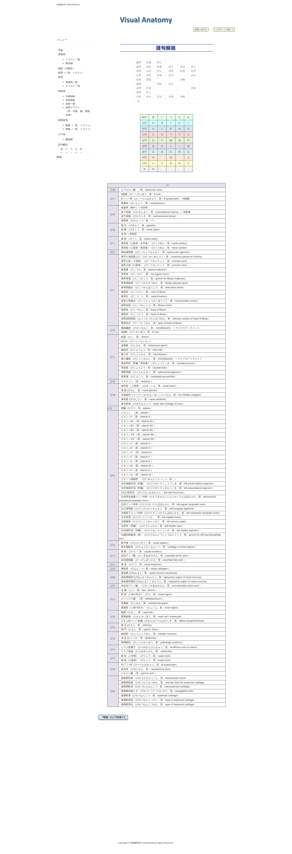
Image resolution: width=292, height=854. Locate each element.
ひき (159, 66)
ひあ (148, 62)
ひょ (148, 92)
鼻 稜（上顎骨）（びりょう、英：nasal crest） (145, 656)
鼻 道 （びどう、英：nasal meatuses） (142, 564)
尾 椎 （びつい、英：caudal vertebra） (141, 551)
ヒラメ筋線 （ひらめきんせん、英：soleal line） (146, 651)
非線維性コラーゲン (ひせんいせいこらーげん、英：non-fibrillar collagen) (161, 394)
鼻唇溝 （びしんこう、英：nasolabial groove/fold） (149, 376)
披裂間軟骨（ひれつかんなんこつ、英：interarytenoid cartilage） (156, 686)
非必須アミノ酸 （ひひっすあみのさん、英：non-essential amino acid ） (160, 585)
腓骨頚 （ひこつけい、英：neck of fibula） (143, 291)
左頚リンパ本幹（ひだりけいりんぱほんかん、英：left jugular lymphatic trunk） (164, 504)
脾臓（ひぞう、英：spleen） (136, 408)
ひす (171, 70)
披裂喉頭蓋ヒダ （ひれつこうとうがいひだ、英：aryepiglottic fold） (158, 691)
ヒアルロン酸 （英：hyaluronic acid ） (141, 189)
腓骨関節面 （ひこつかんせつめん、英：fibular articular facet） (154, 283)
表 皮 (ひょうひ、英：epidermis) (138, 638)
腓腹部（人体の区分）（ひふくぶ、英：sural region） (149, 607)
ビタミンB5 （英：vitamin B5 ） (137, 430)
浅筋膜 (186, 212)
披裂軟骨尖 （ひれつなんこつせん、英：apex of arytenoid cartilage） (158, 704)
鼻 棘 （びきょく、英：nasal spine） (140, 229)
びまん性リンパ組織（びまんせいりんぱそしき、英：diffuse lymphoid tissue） (163, 620)
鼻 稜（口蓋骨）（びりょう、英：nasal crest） (146, 660)
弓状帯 (144, 207)
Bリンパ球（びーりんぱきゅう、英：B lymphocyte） (149, 664)
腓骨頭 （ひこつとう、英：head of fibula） (143, 314)
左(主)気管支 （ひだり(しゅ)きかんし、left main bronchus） (153, 492)
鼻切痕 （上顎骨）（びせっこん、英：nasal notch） (149, 385)
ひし (159, 70)
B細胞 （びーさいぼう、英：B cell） (140, 332)
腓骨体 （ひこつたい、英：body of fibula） (143, 309)
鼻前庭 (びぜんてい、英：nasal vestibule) (143, 399)
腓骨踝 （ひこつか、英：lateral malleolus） (143, 269)
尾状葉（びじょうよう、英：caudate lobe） (145, 367)
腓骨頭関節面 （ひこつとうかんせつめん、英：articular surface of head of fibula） (164, 318)
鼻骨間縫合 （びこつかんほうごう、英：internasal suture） (152, 287)
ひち (159, 75)
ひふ (171, 83)
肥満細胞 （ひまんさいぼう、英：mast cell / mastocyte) (150, 616)
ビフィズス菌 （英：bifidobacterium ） (142, 598)
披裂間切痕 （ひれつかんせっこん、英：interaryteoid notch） (154, 678)
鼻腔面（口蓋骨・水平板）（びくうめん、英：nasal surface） (155, 243)
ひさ (148, 70)
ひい (159, 62)
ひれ (182, 96)
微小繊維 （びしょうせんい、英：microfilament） (147, 358)
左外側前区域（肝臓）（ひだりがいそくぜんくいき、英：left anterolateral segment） (166, 488)
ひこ (193, 66)
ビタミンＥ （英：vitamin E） (136, 452)
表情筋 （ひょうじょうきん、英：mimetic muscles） (148, 633)
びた (148, 75)
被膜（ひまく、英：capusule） (138, 612)
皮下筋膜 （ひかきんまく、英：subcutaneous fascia (148, 212)
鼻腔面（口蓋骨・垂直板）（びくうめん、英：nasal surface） (155, 247)
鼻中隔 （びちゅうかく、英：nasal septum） (144, 542)
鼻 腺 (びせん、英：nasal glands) (139, 390)
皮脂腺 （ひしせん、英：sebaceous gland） (145, 345)
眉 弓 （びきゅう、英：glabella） (138, 225)
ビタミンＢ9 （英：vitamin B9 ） (138, 439)
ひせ (182, 70)
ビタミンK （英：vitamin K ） (137, 461)
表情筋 (133, 234)
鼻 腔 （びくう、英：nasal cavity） (139, 238)
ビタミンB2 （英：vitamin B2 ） (137, 425)
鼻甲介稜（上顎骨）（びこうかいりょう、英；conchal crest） (154, 261)
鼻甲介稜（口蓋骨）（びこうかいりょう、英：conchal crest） (155, 265)
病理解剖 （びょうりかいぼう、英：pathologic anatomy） (151, 642)
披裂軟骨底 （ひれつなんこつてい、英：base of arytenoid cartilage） (157, 700)
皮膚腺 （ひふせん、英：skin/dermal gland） (145, 603)
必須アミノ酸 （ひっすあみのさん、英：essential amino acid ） (154, 555)
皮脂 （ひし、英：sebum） (136, 336)
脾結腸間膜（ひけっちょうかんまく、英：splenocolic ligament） (156, 252)
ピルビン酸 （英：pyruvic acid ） (138, 673)
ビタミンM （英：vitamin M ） (136, 465)
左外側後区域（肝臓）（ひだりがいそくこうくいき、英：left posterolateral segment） (168, 483)
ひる (171, 96)
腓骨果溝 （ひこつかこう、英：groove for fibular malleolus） (153, 278)
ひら (148, 96)
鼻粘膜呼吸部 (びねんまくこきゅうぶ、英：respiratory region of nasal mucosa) (164, 581)
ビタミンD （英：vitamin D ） (136, 448)
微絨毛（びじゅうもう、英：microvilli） (142, 349)
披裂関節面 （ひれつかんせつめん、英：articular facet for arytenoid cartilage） (163, 682)
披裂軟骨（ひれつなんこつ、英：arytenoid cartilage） (149, 695)
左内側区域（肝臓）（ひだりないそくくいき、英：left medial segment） (160, 530)
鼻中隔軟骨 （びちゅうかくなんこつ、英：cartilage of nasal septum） (158, 546)
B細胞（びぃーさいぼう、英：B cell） (141, 194)
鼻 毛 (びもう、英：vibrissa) (136, 625)
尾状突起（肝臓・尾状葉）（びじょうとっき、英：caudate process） (159, 363)
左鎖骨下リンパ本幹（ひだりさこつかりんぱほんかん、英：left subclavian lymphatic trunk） (171, 513)
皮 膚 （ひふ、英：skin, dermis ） (138, 590)
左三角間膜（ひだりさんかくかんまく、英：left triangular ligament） (158, 508)
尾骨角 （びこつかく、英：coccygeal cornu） (145, 274)
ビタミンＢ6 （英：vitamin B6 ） (138, 434)
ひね (182, 79)
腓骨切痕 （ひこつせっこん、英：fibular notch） (146, 305)
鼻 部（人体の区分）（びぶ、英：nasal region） (146, 594)
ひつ (171, 75)
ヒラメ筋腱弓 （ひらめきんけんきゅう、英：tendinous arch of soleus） (159, 647)
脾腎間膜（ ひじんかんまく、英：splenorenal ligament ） (152, 372)
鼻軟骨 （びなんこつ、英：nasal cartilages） (144, 568)
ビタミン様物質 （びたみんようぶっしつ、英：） (148, 479)
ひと (193, 75)
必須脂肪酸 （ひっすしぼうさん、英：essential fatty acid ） (152, 559)
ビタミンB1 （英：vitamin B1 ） (137, 421)
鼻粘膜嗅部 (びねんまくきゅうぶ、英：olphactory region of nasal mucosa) (161, 577)
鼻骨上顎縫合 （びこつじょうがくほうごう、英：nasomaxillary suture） (159, 300)
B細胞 (186, 198)
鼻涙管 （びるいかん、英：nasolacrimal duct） (145, 669)
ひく (171, 66)
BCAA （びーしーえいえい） (135, 341)
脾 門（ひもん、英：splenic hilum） (140, 629)
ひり (159, 96)
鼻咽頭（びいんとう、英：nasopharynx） (142, 203)
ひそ (193, 70)
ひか (148, 66)
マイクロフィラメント (187, 328)
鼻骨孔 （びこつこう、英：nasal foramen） (144, 296)
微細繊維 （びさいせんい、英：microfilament (144, 328)
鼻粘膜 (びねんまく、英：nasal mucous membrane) (149, 573)
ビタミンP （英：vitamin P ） (136, 470)
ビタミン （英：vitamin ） (135, 412)
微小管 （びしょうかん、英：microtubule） (143, 354)
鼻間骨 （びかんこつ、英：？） (137, 220)
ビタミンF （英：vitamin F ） (136, 456)
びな (148, 79)
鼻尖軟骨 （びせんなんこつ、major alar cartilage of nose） (152, 403)
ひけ (182, 66)
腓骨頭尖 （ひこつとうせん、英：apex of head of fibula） (151, 323)
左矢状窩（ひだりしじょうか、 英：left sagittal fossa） (152, 517)
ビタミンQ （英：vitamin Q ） (136, 474)
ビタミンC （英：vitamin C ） (136, 443)
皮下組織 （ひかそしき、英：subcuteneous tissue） (148, 216)
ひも (193, 88)
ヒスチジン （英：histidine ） (136, 381)
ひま (148, 88)
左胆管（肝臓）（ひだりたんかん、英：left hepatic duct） (151, 526)
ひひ (159, 83)
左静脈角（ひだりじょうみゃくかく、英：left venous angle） (154, 521)
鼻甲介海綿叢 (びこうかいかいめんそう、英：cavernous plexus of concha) (161, 256)
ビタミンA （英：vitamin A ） (136, 416)
